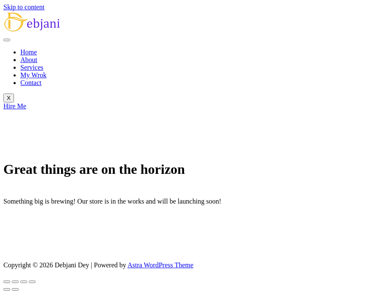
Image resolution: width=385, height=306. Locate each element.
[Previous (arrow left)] (6, 289)
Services (31, 67)
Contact (31, 82)
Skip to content (24, 7)
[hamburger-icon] (6, 40)
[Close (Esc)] (32, 281)
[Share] (23, 281)
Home (28, 52)
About (28, 59)
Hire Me (14, 106)
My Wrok (33, 75)
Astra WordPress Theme (160, 265)
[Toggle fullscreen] (15, 281)
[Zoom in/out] (6, 281)
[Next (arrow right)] (15, 289)
